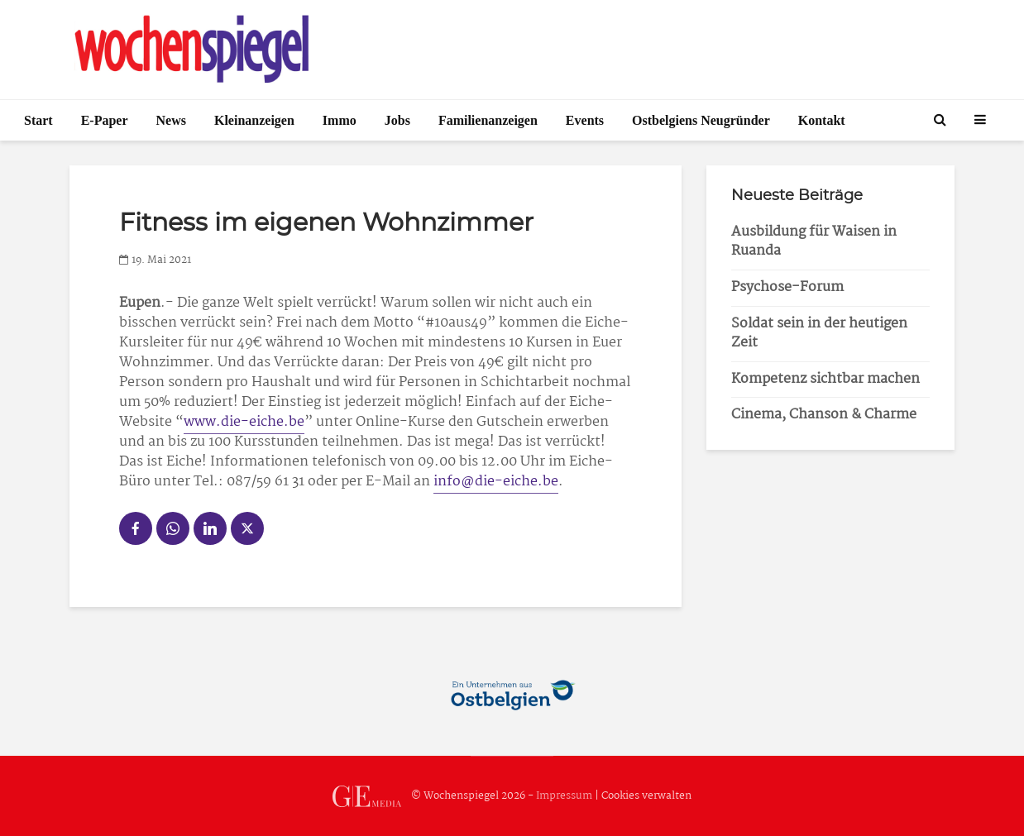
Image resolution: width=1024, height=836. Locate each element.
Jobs (397, 120)
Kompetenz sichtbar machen (825, 379)
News (171, 120)
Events (585, 120)
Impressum (564, 796)
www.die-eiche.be (244, 422)
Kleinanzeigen (254, 120)
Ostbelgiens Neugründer (701, 120)
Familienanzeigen (488, 120)
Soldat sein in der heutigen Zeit (819, 333)
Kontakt (821, 120)
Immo (339, 120)
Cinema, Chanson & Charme (823, 415)
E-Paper (104, 120)
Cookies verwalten (646, 796)
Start (38, 120)
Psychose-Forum (787, 287)
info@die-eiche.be (495, 482)
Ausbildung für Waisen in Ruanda (814, 241)
